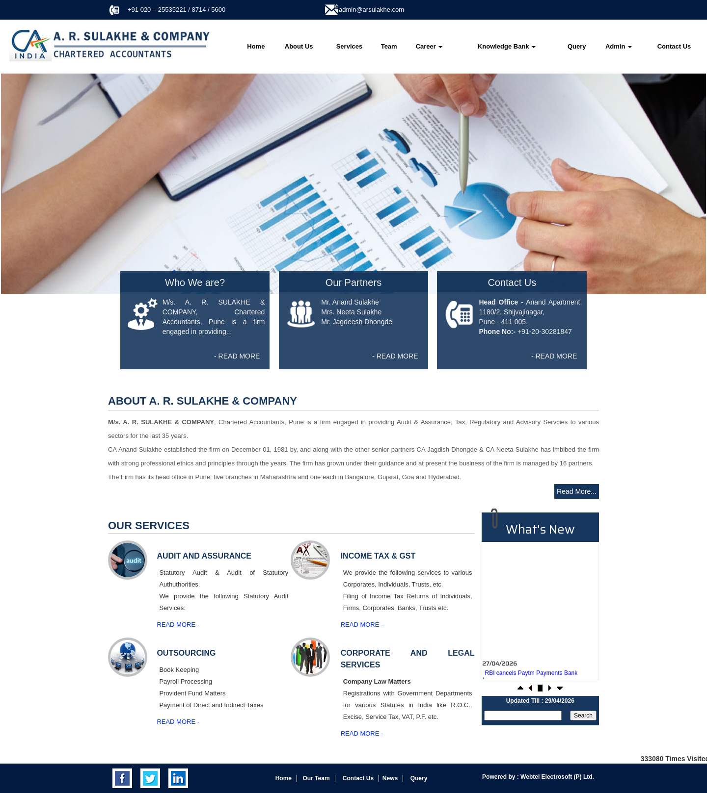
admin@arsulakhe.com (371, 9)
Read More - (178, 624)
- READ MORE (237, 356)
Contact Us (674, 46)
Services (349, 46)
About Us (299, 46)
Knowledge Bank (507, 46)
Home (256, 46)
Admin (618, 46)
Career (429, 46)
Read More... (577, 491)
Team (389, 46)
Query (577, 46)
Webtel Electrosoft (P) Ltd (556, 776)
